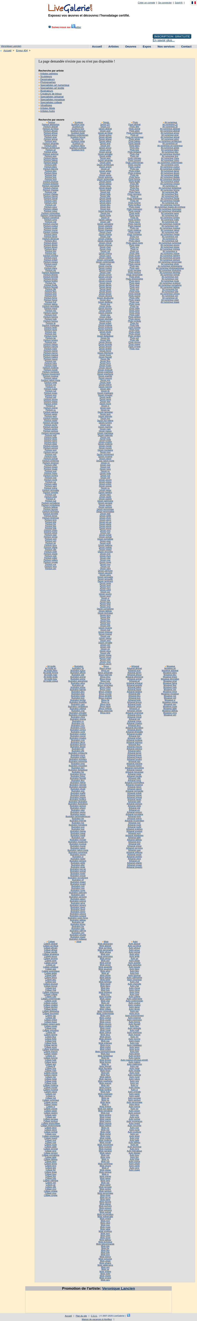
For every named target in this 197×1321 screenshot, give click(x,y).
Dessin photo (105, 518)
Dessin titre (105, 624)
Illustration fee (78, 772)
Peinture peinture (50, 431)
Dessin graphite (105, 376)
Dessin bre (105, 213)
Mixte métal (105, 1132)
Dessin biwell (105, 198)
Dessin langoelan (105, 412)
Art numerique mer (170, 222)
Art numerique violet (170, 300)
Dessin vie (105, 649)
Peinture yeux (51, 566)
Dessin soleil (105, 590)
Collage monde (50, 1087)
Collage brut (50, 988)
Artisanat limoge (134, 755)
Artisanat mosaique (134, 785)
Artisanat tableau (134, 840)
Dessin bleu (105, 205)
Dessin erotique (105, 325)
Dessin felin (105, 340)
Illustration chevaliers (78, 715)
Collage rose (50, 1142)
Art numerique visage (170, 302)
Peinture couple (51, 228)
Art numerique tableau (170, 287)
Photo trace (134, 330)
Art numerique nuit (170, 241)
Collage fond (50, 1041)
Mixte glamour (105, 1079)
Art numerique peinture (170, 260)
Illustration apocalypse (78, 681)
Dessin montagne (105, 450)
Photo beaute (134, 143)
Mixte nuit (105, 1161)
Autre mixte (134, 1073)
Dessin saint (105, 569)
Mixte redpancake (105, 1216)
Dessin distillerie (105, 302)
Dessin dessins (105, 296)
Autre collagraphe (134, 999)
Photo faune (134, 177)
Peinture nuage (50, 389)
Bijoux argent (105, 668)
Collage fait (51, 1032)
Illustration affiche (77, 673)
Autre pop (134, 1115)
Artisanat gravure (134, 747)
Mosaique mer (170, 689)
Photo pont (134, 287)
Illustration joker (78, 810)
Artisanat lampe (134, 753)
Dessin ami (105, 146)
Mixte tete (105, 1246)
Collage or (50, 1106)
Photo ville (134, 340)
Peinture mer (50, 361)
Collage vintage (51, 1191)
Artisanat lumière (134, 759)
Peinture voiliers (51, 560)
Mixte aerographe (105, 950)
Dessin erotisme (105, 327)
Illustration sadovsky (78, 892)
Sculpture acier (77, 124)
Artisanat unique (134, 846)
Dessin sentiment (105, 581)
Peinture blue (50, 175)
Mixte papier (105, 1178)
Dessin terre (105, 615)
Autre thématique (134, 1151)
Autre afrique (134, 948)
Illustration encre (78, 755)
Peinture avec (51, 156)
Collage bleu (50, 980)
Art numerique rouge (170, 281)
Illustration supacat (78, 916)
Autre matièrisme (134, 1064)
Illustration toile (77, 928)
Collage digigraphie (50, 1011)
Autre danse (134, 1007)
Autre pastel (134, 1096)
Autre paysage (134, 1098)
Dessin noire (105, 469)
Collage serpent (51, 1153)
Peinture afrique (51, 133)
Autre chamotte (134, 984)
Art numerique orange (169, 253)
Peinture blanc (50, 167)
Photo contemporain (134, 162)
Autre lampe (134, 1054)
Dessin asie (105, 173)
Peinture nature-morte (50, 380)
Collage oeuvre (50, 1102)
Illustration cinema (78, 719)
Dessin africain (105, 137)
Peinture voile (51, 556)
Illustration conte (78, 732)
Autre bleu (134, 971)
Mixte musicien (105, 1147)
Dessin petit (105, 514)
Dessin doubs (105, 306)
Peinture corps (50, 220)
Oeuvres (131, 46)
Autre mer (134, 1066)
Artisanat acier (134, 670)
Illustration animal (78, 677)
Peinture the (50, 524)
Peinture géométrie (50, 306)
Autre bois (134, 973)
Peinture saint (51, 486)
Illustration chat (78, 711)
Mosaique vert (170, 715)
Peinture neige (50, 382)
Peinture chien (50, 201)
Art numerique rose (170, 279)
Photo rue (134, 306)
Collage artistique (50, 967)
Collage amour (50, 956)
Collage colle (50, 997)
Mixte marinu (105, 1121)
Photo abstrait (134, 124)
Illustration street (78, 909)
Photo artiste (134, 139)
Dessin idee (105, 389)
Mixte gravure (105, 1083)
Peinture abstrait (50, 127)
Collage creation (50, 1005)
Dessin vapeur (105, 638)
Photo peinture (134, 272)
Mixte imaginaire (105, 1094)
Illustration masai (78, 833)
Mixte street (105, 1238)
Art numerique (171, 122)
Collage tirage (51, 1172)
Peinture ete (50, 270)
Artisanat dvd (134, 736)
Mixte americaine (105, 956)
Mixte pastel (105, 1185)
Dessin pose (105, 541)
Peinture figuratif (50, 287)
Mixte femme (105, 1062)
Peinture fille (50, 289)
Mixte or (105, 1174)
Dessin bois (105, 209)
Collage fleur (50, 1037)
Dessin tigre (105, 621)
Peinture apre (51, 141)
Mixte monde (105, 1142)
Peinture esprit (50, 264)
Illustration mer (77, 838)
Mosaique (171, 666)
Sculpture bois (78, 129)
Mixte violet (105, 1274)
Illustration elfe (78, 751)
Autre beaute (134, 967)
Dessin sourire (105, 594)
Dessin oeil (105, 478)
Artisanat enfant (134, 738)
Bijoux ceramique (105, 685)
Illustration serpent (78, 905)
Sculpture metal (78, 141)
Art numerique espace (170, 184)
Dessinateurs (47, 79)
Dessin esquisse (105, 330)
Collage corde (51, 1001)
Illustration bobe (78, 696)
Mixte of (105, 1168)
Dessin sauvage (105, 573)
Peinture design (51, 245)
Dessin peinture (105, 507)
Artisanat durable (134, 734)
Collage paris (50, 1115)
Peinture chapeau (50, 190)
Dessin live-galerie (105, 421)
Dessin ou (105, 488)
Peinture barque (51, 158)
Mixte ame (105, 954)
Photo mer (134, 228)
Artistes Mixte (47, 108)
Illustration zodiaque (78, 939)
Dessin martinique (105, 433)
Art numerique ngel (170, 232)
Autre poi (134, 1109)
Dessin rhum (105, 556)
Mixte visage (105, 1276)
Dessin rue (105, 566)
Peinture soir (50, 495)
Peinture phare (50, 440)
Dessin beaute (105, 188)
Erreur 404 (22, 50)
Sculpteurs (46, 76)
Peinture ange (50, 137)
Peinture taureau (50, 509)
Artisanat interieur (134, 749)
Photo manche (134, 224)
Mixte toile (105, 1252)
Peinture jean (50, 334)
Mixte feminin (105, 1060)
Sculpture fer (77, 139)
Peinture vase (51, 535)
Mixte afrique (105, 952)
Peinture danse (50, 237)
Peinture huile (51, 319)
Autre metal (134, 1068)
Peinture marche (50, 346)
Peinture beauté (51, 162)
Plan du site (81, 1316)
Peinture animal (51, 139)
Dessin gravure (105, 378)
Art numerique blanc (170, 150)
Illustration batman (78, 689)
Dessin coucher (105, 266)
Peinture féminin (50, 275)
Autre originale (134, 1092)
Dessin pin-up (105, 522)
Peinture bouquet (50, 182)
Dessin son (105, 592)
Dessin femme (105, 346)
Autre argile (134, 956)
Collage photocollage (50, 1123)
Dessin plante (105, 524)
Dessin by (105, 217)
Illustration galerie (78, 783)
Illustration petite (78, 863)
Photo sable (134, 308)
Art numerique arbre (170, 139)
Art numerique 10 (170, 124)
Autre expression (134, 1020)
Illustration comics (78, 730)
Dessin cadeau (105, 220)
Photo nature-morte (134, 243)
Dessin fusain (105, 366)
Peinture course (51, 230)
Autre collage (134, 997)
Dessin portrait (105, 537)
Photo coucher (134, 165)
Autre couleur (134, 1003)
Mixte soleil (105, 1235)
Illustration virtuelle (78, 935)
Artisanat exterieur (134, 742)
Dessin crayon (105, 275)
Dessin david (105, 289)
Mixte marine (105, 1119)
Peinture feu (50, 283)
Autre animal (134, 952)
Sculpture (79, 122)
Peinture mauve (51, 359)
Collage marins (50, 1075)
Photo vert (134, 338)
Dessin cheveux (105, 245)
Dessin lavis (105, 414)
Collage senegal (51, 1149)
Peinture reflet (50, 465)
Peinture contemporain (51, 215)
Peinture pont (51, 450)
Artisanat (135, 666)
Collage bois (50, 982)
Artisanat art (134, 681)
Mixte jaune (105, 1102)
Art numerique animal (170, 137)
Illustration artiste (77, 687)
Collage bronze (50, 986)
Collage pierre (50, 1130)
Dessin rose (105, 560)
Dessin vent (105, 640)
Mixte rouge (105, 1227)
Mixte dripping (105, 1039)
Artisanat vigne (134, 859)
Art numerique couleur (170, 167)
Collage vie (51, 1185)
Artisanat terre (134, 842)
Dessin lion (105, 418)
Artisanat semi (134, 833)
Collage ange (50, 961)
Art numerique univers (170, 294)
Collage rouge (50, 1145)
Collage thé (51, 1170)
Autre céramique (134, 980)
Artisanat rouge (134, 825)
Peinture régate (50, 469)
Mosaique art (170, 668)
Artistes (113, 46)
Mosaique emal (170, 681)
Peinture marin (50, 349)
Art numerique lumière (170, 217)
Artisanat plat (134, 808)
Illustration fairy (78, 768)
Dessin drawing (105, 313)
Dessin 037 (105, 124)
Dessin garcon (105, 368)
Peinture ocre (51, 395)
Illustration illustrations (78, 804)
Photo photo (134, 277)
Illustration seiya (78, 903)
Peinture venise (51, 537)
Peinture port (50, 454)
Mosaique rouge (170, 706)
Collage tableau (51, 1159)
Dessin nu (105, 471)
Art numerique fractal (170, 198)
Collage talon (50, 1161)
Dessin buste (105, 215)
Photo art (134, 135)
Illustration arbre (78, 683)
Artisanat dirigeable (134, 732)
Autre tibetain (134, 1153)
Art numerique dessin (170, 173)
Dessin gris (105, 380)
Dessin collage (105, 258)
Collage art (51, 965)
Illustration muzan (78, 846)
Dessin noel (105, 465)
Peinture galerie (51, 304)
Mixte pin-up (105, 1197)
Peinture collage (51, 209)
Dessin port (105, 533)
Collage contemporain (50, 999)
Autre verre (134, 1168)
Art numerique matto (170, 220)
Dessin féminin (105, 342)
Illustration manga (78, 831)
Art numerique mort (170, 226)
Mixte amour (105, 958)
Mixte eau (105, 1041)
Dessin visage (105, 655)
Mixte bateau (105, 977)
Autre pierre (134, 1104)
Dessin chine (105, 249)
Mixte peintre (105, 1189)
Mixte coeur (105, 1007)
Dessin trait (105, 630)
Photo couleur (134, 167)
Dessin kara (105, 408)
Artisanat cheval (134, 717)
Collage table (50, 1157)
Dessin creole (105, 279)
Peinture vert (50, 541)
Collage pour (50, 1134)
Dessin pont (105, 530)
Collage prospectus (50, 1136)
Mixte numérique (105, 1164)
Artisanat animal (134, 679)
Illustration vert (78, 933)
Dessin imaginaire (105, 393)
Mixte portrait (105, 1212)
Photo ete (134, 175)
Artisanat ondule (134, 793)
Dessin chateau (105, 239)
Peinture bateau (51, 160)
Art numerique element (170, 179)
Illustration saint (78, 895)
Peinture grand (50, 308)
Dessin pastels (105, 499)
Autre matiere (134, 1062)
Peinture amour (50, 135)
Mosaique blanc (170, 673)
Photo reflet (134, 298)
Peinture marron (51, 353)
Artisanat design (134, 730)
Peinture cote (50, 222)
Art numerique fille (170, 192)
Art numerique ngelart (169, 234)
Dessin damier (105, 285)
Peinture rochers (50, 475)
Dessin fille (105, 359)
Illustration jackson (78, 806)
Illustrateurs (46, 90)
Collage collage (50, 994)
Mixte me (105, 1128)
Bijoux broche (105, 683)
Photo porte (134, 292)
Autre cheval (134, 988)
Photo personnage (134, 275)
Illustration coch (78, 725)
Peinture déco (51, 241)
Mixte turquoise (105, 1259)
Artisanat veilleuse (134, 852)
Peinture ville (50, 550)
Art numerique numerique (170, 243)
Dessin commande (105, 260)
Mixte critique (105, 1032)
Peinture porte (50, 456)
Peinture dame (50, 234)
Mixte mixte (105, 1136)
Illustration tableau (78, 920)
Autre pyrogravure (134, 1121)
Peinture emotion (50, 256)
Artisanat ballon (134, 687)
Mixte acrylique (105, 948)
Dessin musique (105, 456)
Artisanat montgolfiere (134, 783)
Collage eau (50, 1016)
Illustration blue (78, 694)
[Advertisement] (17, 116)
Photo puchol (134, 296)
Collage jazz (50, 1064)
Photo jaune (134, 215)
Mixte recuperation (105, 1214)
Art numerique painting (170, 256)
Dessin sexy (105, 588)
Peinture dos (50, 251)
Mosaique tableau (170, 711)
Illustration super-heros (78, 918)
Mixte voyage (105, 1278)
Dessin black (105, 201)
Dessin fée (105, 338)
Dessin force (105, 363)
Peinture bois (50, 177)
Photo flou (134, 188)
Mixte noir (105, 1155)
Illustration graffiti (77, 793)
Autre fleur (134, 1026)
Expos (147, 46)
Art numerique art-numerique (170, 146)
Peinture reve (51, 471)
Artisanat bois (134, 698)
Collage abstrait (51, 944)
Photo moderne (134, 230)
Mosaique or (169, 700)
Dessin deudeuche (105, 298)
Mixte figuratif (105, 1066)
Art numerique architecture (170, 141)
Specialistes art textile (52, 88)
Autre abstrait (134, 944)
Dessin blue (105, 207)
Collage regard (50, 1138)
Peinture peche (50, 425)
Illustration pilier (78, 865)
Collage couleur (51, 1003)
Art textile (51, 666)
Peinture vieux (50, 545)
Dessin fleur (105, 361)
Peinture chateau (50, 194)
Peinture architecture (51, 148)
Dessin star (105, 600)
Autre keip (134, 1051)
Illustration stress (78, 912)
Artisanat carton (134, 706)
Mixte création (105, 1026)
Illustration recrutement (78, 878)
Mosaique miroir (170, 692)
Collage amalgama (51, 954)
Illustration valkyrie (78, 931)
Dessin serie (105, 585)
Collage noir (50, 1094)
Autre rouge (134, 1130)
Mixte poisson (105, 1208)
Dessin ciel (105, 251)
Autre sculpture (134, 1132)
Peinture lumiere (50, 340)
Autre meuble (134, 1071)
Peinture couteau (50, 232)
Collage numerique (50, 1100)
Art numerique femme (169, 190)
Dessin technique (105, 613)
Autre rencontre (134, 1126)
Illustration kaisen (77, 814)
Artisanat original (134, 797)
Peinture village (50, 547)
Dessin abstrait (105, 129)
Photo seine (134, 311)
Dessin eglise (105, 317)
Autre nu (134, 1085)
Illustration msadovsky (78, 842)
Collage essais (50, 1026)
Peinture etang (50, 268)
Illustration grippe (77, 795)
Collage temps (50, 1164)
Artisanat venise (134, 854)
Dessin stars (105, 602)
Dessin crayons (105, 277)
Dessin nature (105, 459)
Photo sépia (134, 313)
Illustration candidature (78, 706)
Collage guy (50, 1056)
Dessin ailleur (105, 141)
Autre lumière (134, 1056)
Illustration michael (78, 840)
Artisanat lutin (134, 761)
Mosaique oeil (170, 698)
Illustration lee (78, 818)
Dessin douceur (105, 308)
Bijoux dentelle (105, 696)
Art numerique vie (170, 298)
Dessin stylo (105, 607)
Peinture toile (50, 528)
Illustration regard (77, 882)
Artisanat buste (134, 704)
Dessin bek (105, 192)
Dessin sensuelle (105, 579)
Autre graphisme (134, 1032)
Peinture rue (50, 482)
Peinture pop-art (51, 452)
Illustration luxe (77, 829)
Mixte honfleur (105, 1090)
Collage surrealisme (50, 1155)
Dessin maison (105, 431)
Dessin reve (105, 554)
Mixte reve (105, 1221)
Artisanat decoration (134, 728)
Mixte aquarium (105, 969)
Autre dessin (134, 1009)
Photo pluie (134, 285)
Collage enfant (50, 1020)
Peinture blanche (50, 169)
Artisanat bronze (134, 702)
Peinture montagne (50, 372)
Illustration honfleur (78, 799)
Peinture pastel (50, 421)
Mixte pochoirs (105, 1206)
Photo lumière (134, 220)
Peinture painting (50, 412)
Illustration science (78, 901)
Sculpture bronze (77, 131)
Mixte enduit (105, 1047)
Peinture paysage (50, 423)
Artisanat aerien (134, 673)
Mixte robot (105, 1223)
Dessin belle (105, 194)
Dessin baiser (105, 182)
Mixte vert (105, 1267)
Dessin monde (105, 446)
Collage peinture (50, 1121)
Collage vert (50, 1183)
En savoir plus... (164, 40)
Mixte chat (105, 1001)
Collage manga (50, 1073)
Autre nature (134, 1079)
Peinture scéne (50, 488)
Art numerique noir (170, 237)
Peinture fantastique (50, 272)
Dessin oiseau (105, 482)
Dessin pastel (105, 497)
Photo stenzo (134, 319)
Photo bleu (134, 148)
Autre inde (134, 1043)
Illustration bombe (78, 700)
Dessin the (105, 619)
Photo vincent (134, 342)
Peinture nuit (50, 391)
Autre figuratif (134, 1024)
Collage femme (50, 1035)
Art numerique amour (170, 133)
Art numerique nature (170, 230)
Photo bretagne (134, 152)
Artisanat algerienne (134, 677)
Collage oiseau (50, 1104)
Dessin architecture (105, 165)
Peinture (51, 122)
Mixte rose (105, 1225)
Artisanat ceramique (134, 713)
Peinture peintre (51, 429)
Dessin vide (105, 647)
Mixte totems (105, 1257)
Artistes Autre (47, 111)
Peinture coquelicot (50, 217)
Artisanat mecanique (134, 772)
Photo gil (134, 196)
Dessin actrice (105, 135)
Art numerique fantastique (170, 188)
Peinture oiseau (51, 401)
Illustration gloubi (78, 789)
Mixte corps (105, 1016)
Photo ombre (134, 262)
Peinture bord (51, 179)
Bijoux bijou (105, 677)
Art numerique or (170, 251)
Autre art (134, 958)
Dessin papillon (105, 492)
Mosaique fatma (170, 683)
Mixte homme (105, 1087)
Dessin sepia (105, 583)
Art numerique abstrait (170, 131)
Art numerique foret (170, 196)
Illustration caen (78, 704)
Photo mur (134, 237)
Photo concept (134, 160)
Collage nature (50, 1092)
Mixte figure (105, 1071)
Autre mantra (134, 1058)
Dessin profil (105, 543)
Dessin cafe (105, 222)
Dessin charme (105, 234)
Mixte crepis (105, 1028)
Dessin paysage (105, 503)
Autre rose (134, 1128)
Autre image (134, 1041)
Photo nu (134, 249)
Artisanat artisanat (135, 683)
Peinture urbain (50, 530)
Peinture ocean (50, 393)
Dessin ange (105, 150)
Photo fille (134, 184)
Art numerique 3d (170, 127)
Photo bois (134, 150)
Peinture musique (50, 376)
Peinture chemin (50, 196)
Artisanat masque (134, 770)
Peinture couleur (50, 226)
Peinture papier (50, 414)
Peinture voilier (50, 558)
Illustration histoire (78, 797)
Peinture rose (51, 478)
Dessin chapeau (105, 230)
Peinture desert (50, 243)
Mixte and (105, 961)
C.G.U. (94, 1316)
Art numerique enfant (170, 182)
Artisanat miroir (134, 780)
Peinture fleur (51, 292)
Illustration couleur (78, 734)
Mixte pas (105, 1183)
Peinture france (50, 300)
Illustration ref (78, 880)
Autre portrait (134, 1119)
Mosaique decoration (170, 679)
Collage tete (50, 1168)
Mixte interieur (105, 1096)
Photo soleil (134, 315)
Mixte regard (105, 1219)
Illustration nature (78, 848)
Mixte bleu (105, 988)
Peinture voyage (50, 562)
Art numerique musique (170, 228)
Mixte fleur (105, 1075)
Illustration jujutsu (77, 812)
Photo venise (134, 334)
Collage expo (50, 1028)
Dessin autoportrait (105, 179)
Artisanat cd (134, 709)
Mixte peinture (105, 1191)
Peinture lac (50, 338)
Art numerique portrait (169, 275)
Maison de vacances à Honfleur (97, 1319)
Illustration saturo (77, 899)
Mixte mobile (105, 1138)
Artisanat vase (134, 850)
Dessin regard (105, 550)
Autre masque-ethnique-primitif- (134, 1060)
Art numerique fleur (170, 194)
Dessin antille (105, 156)
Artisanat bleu (135, 696)
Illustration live (78, 823)
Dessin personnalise (105, 511)
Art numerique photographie (170, 266)
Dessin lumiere (105, 423)
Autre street (134, 1136)
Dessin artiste (105, 171)
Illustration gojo (78, 791)
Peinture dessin (51, 247)
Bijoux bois (105, 681)
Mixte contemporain (105, 1013)
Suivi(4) (179, 2)
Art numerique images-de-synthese (170, 207)
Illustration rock (78, 886)
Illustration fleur (77, 780)
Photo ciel (134, 156)
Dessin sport (105, 596)
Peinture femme (51, 279)
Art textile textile (51, 677)
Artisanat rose (134, 823)
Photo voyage (135, 346)
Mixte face (105, 1054)
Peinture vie (50, 543)
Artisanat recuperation (134, 821)
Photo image (134, 207)
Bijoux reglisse (105, 709)
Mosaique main (170, 687)
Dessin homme (105, 387)
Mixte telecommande (105, 1244)
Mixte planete (105, 1202)
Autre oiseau (134, 1087)
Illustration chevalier (78, 713)
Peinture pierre (50, 442)
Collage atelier (50, 973)
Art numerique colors (170, 160)
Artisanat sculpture (134, 829)
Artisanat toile (134, 844)
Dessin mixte (105, 440)
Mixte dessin (105, 1037)
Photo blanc (134, 146)
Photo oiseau (134, 258)
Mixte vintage (105, 1271)
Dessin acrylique (105, 133)
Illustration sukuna (78, 914)
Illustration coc (78, 723)
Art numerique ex (170, 186)
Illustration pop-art (78, 869)
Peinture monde (51, 370)
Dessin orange (105, 486)
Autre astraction (134, 965)
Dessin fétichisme (105, 353)
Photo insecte (134, 211)
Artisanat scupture (135, 831)
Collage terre (50, 1166)
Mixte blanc (105, 986)
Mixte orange (105, 1176)
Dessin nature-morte (105, 461)
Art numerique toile (170, 292)
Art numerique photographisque (170, 268)
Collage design (50, 1009)
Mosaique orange (170, 702)
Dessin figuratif (105, 357)
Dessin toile (105, 626)
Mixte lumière (105, 1115)
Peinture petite (50, 437)
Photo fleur (134, 186)
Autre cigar (134, 994)
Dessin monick (105, 448)
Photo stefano (134, 317)
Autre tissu (134, 1155)
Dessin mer (105, 437)
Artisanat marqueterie (134, 768)
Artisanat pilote (134, 806)
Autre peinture (134, 1100)
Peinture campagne (50, 186)
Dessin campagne (105, 224)
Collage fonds (51, 1043)
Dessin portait (105, 535)
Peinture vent (50, 539)
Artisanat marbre (134, 766)
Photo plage (134, 283)
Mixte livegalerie (105, 1111)
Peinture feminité (50, 277)
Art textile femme (50, 673)
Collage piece (51, 1128)
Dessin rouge (105, 562)
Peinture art (51, 150)
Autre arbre (134, 954)
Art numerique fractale (170, 201)
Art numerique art (170, 143)
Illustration (78, 666)
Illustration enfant (77, 757)
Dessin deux (105, 300)
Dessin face (105, 334)
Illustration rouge (78, 890)
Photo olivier (134, 260)
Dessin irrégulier (105, 395)
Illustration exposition (78, 766)
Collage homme (51, 1058)
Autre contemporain (134, 1001)
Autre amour (134, 950)
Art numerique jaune (170, 213)
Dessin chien (105, 247)
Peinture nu (51, 387)
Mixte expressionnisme (105, 1051)
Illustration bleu (78, 692)
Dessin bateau (105, 184)
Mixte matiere (105, 1126)
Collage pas (50, 1117)
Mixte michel (105, 1134)
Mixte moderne (105, 1140)
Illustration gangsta (78, 785)
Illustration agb (78, 675)
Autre (135, 942)
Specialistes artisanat (52, 96)
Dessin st (105, 598)
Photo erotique (134, 173)
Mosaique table (170, 709)
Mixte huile (105, 1092)
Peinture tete (50, 522)
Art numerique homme (170, 205)
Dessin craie (105, 272)
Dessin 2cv (105, 127)
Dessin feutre (105, 355)
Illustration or (78, 857)
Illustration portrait (78, 871)
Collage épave (50, 1022)
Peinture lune (50, 342)
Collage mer (50, 1077)
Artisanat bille (134, 694)
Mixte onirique (105, 1172)
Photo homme (134, 203)
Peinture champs (50, 188)
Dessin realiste (105, 547)
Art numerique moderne (170, 224)
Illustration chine (78, 717)
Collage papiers (51, 1113)
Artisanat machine (134, 763)
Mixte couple (105, 1020)
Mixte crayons (105, 1024)
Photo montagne (134, 234)
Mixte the (105, 1248)
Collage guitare (50, 1054)
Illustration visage (77, 937)
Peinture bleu (50, 171)
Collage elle (51, 1018)
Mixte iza (105, 1100)
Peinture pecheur (50, 427)
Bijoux (106, 666)
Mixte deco (105, 1035)
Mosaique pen (170, 704)
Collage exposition (51, 1030)
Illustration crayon (78, 736)
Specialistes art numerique (54, 85)
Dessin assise (105, 175)
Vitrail (78, 942)
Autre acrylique (134, 946)
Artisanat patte (134, 802)
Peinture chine (50, 203)
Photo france (134, 192)
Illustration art (78, 685)
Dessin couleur (105, 268)
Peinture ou (51, 410)
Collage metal (51, 1079)
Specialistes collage (51, 102)
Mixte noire (105, 1157)
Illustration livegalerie (78, 825)
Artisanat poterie (134, 818)
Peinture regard (51, 467)
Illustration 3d (78, 668)
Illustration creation (78, 738)
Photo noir (134, 247)
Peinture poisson (50, 446)
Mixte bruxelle (105, 997)
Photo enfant (134, 171)
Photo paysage (134, 270)
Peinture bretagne (50, 184)
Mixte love (105, 1113)
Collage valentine (50, 1180)
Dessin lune (105, 425)
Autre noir (134, 1083)
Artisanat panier (134, 799)
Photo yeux (134, 349)
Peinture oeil (50, 397)
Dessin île (105, 391)
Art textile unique (50, 681)
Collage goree (50, 1047)
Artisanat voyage (134, 865)
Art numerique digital (170, 175)
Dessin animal (105, 152)
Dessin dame (105, 283)
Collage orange (50, 1109)
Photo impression (134, 209)
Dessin (106, 122)
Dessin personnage (105, 509)
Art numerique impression (170, 209)
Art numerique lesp (170, 215)
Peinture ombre (50, 404)
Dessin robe (105, 558)
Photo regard (134, 300)
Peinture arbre (50, 146)
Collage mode (51, 1083)
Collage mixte (51, 1081)
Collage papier (50, 1111)
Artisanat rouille (134, 827)
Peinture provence (51, 463)
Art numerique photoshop (170, 270)
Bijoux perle (105, 704)
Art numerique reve (170, 277)
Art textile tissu (50, 679)
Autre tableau (134, 1142)
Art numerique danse (170, 171)
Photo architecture (134, 133)
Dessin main (105, 429)
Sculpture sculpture (77, 148)
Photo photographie (134, 279)
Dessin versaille (105, 643)
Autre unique (134, 1161)
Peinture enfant (50, 260)
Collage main (50, 1071)
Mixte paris (105, 1180)
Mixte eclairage (105, 1043)
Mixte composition (105, 1011)
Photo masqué (134, 226)
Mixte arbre (105, 971)
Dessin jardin (105, 397)
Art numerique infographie (170, 211)
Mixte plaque (105, 1204)
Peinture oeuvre (51, 399)
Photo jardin (134, 213)
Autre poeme (134, 1106)
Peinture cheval (51, 198)
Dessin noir (105, 467)
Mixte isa (105, 1098)
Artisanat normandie (134, 791)
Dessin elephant (105, 319)
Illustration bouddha (77, 702)
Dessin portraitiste (105, 539)
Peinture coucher (50, 224)
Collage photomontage (51, 1126)
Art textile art (50, 668)
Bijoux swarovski (105, 711)
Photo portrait (134, 294)
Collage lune (50, 1068)
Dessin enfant (105, 323)
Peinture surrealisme (51, 503)
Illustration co (78, 721)
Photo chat (134, 154)
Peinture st (50, 499)
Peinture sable (50, 484)
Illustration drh (78, 749)
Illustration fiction (78, 776)
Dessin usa (105, 636)
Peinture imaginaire (50, 325)
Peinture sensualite (50, 490)
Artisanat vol (134, 861)
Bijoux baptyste (105, 675)
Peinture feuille (50, 285)
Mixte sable (105, 1229)
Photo (135, 122)
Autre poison (134, 1111)
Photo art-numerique (134, 137)
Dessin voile (105, 659)
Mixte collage (105, 1009)
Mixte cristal (105, 1030)
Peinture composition (51, 213)
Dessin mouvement (105, 454)
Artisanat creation (134, 723)
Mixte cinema (105, 1005)
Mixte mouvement (105, 1145)
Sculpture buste (78, 133)
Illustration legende (78, 821)
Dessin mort (105, 452)
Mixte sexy (105, 1233)
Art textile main (50, 675)
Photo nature (134, 241)
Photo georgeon (134, 194)
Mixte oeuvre (105, 1166)
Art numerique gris (170, 203)
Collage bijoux (50, 977)
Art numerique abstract (170, 129)
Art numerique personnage (170, 262)
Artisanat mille (134, 778)
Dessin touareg (105, 628)
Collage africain (51, 948)
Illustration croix (78, 740)
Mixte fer (105, 1064)
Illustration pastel (78, 859)
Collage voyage (51, 1195)
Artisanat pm (134, 810)
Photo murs (134, 239)
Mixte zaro (105, 1280)
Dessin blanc (105, 203)
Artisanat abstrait (134, 668)
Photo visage (134, 344)
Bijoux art (105, 670)
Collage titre (50, 1176)
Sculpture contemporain (78, 135)
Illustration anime (77, 679)
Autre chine (134, 992)
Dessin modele (105, 442)
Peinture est (50, 266)
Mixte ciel (105, 1003)
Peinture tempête (50, 514)
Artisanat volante (134, 863)
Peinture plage (50, 444)
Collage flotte (50, 1039)
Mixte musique (105, 1149)
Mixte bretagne (105, 992)
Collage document (51, 1013)
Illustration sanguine (78, 897)
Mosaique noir (170, 696)
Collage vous (50, 1193)
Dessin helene (105, 385)
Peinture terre (51, 520)
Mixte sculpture (105, 1231)
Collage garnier (50, 1045)
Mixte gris (105, 1085)
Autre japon (134, 1047)
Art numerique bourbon (170, 154)
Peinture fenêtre (51, 281)
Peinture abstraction (50, 124)
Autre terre (134, 1149)
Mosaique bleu (170, 675)
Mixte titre (105, 1250)
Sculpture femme (77, 137)
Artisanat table (134, 838)
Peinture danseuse (51, 239)
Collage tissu (50, 1174)
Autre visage (134, 1170)
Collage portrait (50, 1132)
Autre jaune (134, 1049)
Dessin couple (105, 270)
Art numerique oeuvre (169, 245)
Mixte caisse (105, 999)
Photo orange (134, 264)
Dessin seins (105, 575)
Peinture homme (50, 317)
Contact (186, 46)
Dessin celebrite (105, 226)
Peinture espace (50, 262)
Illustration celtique (78, 709)
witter (76, 27)
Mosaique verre (170, 713)
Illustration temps (77, 924)
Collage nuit (50, 1098)
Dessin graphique (105, 372)
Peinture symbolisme (51, 505)
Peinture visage (51, 554)
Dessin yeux (105, 662)
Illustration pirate (78, 867)
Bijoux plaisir (105, 706)
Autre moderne (134, 1075)
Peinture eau (50, 253)
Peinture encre (50, 258)
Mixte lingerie (105, 1106)
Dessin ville (105, 653)
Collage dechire (51, 1007)
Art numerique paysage (170, 258)
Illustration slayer (78, 907)
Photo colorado (134, 158)
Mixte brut (105, 994)
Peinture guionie (50, 313)
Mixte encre (105, 1045)
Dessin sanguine (105, 571)
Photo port (134, 289)
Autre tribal (134, 1159)
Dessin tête (105, 617)
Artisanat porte (134, 816)
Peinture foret (51, 296)
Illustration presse (78, 876)
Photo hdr (134, 201)
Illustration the (78, 926)
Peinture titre (50, 526)
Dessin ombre (105, 484)
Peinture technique (51, 511)
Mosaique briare (170, 677)
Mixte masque (105, 1123)
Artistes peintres (49, 73)
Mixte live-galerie (105, 1109)
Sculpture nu (77, 143)
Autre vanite (134, 1166)
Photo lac (134, 217)
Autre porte (134, 1117)
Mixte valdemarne (105, 1265)
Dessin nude (105, 473)
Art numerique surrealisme (170, 285)
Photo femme (134, 179)
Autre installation (134, 1045)
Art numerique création (170, 169)
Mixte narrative (105, 1151)
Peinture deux (51, 249)
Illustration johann (78, 808)
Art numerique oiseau (170, 247)
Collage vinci (50, 1189)
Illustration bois (77, 698)
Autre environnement (134, 1016)
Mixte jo (105, 1104)
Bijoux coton (105, 689)
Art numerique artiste (170, 148)
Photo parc (134, 266)
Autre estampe (134, 1018)
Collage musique (50, 1090)
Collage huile (50, 1060)
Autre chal (134, 982)
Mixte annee (105, 965)
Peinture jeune (50, 336)
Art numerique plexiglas (170, 272)
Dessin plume (105, 528)
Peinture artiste (50, 152)
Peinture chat (50, 192)
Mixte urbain (105, 1261)
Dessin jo (105, 406)
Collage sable (51, 1147)
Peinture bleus (50, 173)
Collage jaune (51, 1062)
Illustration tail (78, 922)
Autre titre (134, 1157)
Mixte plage (105, 1200)
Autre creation (134, 1005)
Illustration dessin (77, 747)
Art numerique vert (170, 296)
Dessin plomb (105, 526)
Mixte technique (105, 1242)
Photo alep (134, 127)
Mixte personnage (105, 1193)
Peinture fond (51, 294)
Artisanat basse (134, 689)
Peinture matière (50, 357)
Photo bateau (134, 141)
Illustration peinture (78, 861)
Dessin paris (105, 495)
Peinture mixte (50, 366)
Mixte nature (105, 1153)
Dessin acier (105, 131)
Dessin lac (105, 410)
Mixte (106, 942)
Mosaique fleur (170, 685)
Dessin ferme (105, 351)
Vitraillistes (46, 105)
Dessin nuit (105, 475)
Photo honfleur (134, 205)
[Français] (193, 2)
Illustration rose (77, 888)
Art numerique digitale (170, 177)
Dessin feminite (105, 344)
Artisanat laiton (134, 751)
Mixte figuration (105, 1068)
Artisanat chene (134, 715)
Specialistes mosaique (52, 99)
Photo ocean (134, 256)
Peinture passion (50, 418)
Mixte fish (105, 1073)
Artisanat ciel (134, 719)
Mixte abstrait (105, 946)
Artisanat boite (134, 700)
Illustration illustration (78, 802)
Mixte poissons (105, 1210)
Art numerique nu (170, 239)
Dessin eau (105, 315)
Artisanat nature (134, 787)
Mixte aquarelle (105, 967)
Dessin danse (105, 287)
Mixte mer (105, 1130)
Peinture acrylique (50, 129)
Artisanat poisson (134, 812)
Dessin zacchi (105, 664)
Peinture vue (50, 564)
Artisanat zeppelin (134, 867)
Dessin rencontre (105, 552)
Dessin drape (105, 311)
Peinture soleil (50, 497)
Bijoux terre (105, 713)
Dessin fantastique (105, 336)
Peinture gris (50, 311)
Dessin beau (105, 186)
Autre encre (134, 1013)
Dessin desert (105, 292)
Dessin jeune (105, 404)
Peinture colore (50, 211)
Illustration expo (78, 763)
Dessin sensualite (105, 577)
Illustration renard (77, 884)
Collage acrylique (50, 946)
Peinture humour (50, 321)
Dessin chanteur (105, 228)
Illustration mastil (78, 835)
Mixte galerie (105, 1077)
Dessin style (105, 604)
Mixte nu (105, 1159)
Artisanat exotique (134, 740)
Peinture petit (50, 435)
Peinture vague (50, 533)
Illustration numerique (77, 852)
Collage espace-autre (50, 1024)
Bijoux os (105, 702)
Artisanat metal (134, 774)
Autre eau (134, 1011)
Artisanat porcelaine (134, 814)
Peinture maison (50, 344)
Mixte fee (105, 1058)
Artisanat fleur (134, 744)
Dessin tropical (105, 634)
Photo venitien (134, 336)
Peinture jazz (50, 332)
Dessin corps (105, 264)
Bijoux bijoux (105, 679)
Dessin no (105, 463)
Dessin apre (105, 158)
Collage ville (50, 1187)
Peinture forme (50, 298)
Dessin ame (105, 143)
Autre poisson (135, 1113)
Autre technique (134, 1147)
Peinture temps (50, 516)
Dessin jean (105, 401)
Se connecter (165, 2)
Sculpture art (77, 127)
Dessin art (105, 169)
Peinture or (50, 406)
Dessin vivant (105, 657)
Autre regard (134, 1123)
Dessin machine (105, 427)
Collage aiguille (50, 952)
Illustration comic (78, 728)
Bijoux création (105, 692)
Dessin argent (105, 167)
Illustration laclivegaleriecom (78, 816)
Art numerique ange (170, 135)
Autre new (134, 1081)
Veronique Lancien (11, 46)
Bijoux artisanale (105, 673)
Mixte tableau (105, 1240)
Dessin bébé (105, 190)
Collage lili (50, 1066)
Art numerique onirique (170, 249)
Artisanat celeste (134, 711)
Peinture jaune (50, 330)
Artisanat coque (134, 721)
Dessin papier (105, 490)
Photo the (134, 323)
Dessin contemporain (105, 262)
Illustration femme (78, 774)
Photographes (48, 82)
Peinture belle (51, 165)
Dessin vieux (105, 651)
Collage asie (50, 969)
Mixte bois (105, 990)
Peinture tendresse (50, 518)
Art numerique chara (170, 158)
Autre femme (134, 1022)
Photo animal (134, 129)
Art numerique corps (170, 165)
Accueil (97, 46)
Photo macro (134, 222)
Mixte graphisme (105, 1081)
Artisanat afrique (134, 675)
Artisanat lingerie (134, 757)
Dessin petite (105, 516)
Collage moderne (50, 1085)
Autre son (134, 1134)
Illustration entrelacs (78, 759)
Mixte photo (105, 1195)
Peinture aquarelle (51, 143)
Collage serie (50, 1151)
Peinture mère (50, 363)
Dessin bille (105, 196)
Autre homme (134, 1039)
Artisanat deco (134, 725)
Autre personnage (134, 1102)
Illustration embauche (77, 753)
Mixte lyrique (105, 1117)
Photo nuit (134, 251)
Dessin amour (105, 148)
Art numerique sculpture (169, 283)
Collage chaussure (51, 992)
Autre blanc (134, 969)
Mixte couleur (105, 1018)
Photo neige (134, 245)
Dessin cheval (105, 243)
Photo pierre (134, 281)
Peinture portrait (51, 459)
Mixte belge (105, 980)
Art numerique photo (170, 264)
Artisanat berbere (134, 692)
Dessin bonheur (105, 211)
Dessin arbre (105, 162)
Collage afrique (50, 950)
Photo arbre (134, 131)
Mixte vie (105, 1269)
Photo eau (134, 169)
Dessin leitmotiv (105, 416)
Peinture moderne (50, 368)
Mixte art (105, 973)
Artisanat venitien (134, 857)
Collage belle (50, 975)
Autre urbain (134, 1164)
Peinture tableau (50, 507)
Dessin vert (105, 645)
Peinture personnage (51, 433)
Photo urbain (134, 332)
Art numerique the (170, 289)
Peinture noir (50, 385)
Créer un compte (146, 2)
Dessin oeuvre (105, 480)
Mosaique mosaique (170, 694)
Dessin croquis (105, 281)
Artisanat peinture (134, 804)
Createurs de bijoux (51, 93)
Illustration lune (78, 827)
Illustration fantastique (78, 770)
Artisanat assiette (134, 685)
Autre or (134, 1090)
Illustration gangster (77, 787)
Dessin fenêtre (105, 349)
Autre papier (134, 1094)
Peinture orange (51, 408)
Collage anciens (51, 958)
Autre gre (134, 1037)
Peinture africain (50, 131)
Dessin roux (105, 564)
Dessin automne (105, 177)
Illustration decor (78, 742)
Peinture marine (51, 351)
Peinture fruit (50, 302)
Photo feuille (134, 182)
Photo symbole (134, 321)
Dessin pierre (105, 520)
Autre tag (134, 1145)
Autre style (134, 1138)
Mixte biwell (105, 984)
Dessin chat (105, 237)
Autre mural (134, 1077)
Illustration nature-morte (78, 850)
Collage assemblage (51, 971)
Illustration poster (77, 873)
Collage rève (50, 1140)
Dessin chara (105, 232)
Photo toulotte (134, 327)
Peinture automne (50, 154)
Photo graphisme (134, 198)
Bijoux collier (105, 687)
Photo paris (134, 268)
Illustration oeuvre (78, 854)
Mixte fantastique (105, 1056)
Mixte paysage (105, 1187)
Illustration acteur (77, 670)
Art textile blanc (50, 670)
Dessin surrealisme (105, 609)
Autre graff (134, 1030)
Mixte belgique (105, 982)
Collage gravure (51, 1051)
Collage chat (50, 990)
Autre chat (134, 986)
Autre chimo (134, 990)
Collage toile (50, 1178)
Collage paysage (50, 1119)
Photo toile (134, 325)
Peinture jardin (50, 327)
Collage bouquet (50, 984)
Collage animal (50, 963)
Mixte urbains (105, 1263)
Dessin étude (105, 332)
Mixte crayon (105, 1022)
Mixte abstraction (105, 944)
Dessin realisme (105, 545)
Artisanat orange (134, 795)
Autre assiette (135, 963)
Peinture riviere (50, 473)
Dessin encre (105, 321)
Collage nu (50, 1096)
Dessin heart (105, 382)
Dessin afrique (105, 139)
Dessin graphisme (105, 374)
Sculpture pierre (78, 146)
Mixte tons (105, 1255)
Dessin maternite (105, 435)
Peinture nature (50, 378)
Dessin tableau (105, 611)
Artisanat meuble (134, 776)
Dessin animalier (105, 154)
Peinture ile (51, 323)
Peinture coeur (50, 207)
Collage (51, 942)
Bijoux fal (105, 700)
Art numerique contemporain (170, 162)
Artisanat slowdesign (134, 835)
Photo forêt (134, 190)
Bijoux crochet (105, 694)
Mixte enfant (105, 1049)
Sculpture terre (77, 150)
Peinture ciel (50, 205)
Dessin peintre (105, 505)
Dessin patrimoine (105, 501)
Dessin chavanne (105, 241)
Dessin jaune (105, 399)
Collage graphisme (51, 1049)
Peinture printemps (50, 461)
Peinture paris (51, 416)
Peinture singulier (50, 492)
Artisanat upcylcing (134, 848)
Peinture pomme (50, 448)
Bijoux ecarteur (105, 698)
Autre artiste (134, 961)
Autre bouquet (134, 975)
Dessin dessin (105, 294)
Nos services (166, 46)
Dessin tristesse (105, 632)
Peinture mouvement (51, 374)
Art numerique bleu (170, 152)
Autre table (134, 1140)
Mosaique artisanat (170, 670)
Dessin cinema (105, 253)
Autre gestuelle (134, 1028)
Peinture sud (50, 501)
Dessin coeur (105, 256)
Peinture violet (50, 552)
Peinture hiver (51, 315)
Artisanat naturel (134, 789)
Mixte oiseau (105, 1170)
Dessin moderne (105, 444)
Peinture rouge (50, 480)
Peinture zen (50, 569)
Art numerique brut (170, 156)
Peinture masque (50, 355)
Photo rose (134, 302)
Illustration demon (78, 744)
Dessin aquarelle (105, 160)
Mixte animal (105, 963)
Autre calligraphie (134, 977)
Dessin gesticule (105, 370)
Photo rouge (134, 304)
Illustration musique (77, 844)
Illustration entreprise (78, 761)
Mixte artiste (105, 975)
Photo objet (134, 253)
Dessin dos (105, 304)
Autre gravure (134, 1035)
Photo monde (134, 232)
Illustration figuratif (78, 778)
